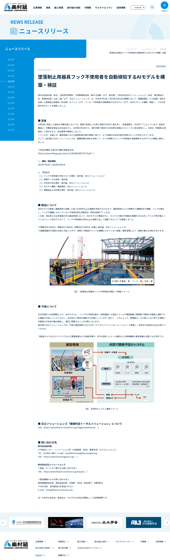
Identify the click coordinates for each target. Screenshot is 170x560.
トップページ (131, 49)
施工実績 (81, 541)
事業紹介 (62, 541)
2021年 (11, 86)
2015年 (11, 119)
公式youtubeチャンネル (88, 547)
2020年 (11, 92)
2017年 (11, 108)
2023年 (11, 75)
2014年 (11, 124)
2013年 (11, 130)
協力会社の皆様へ (43, 547)
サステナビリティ (123, 541)
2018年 (11, 103)
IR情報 (143, 541)
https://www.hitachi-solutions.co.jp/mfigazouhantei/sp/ (70, 427)
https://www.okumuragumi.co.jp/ (59, 456)
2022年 (163, 49)
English (38, 555)
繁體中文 (62, 555)
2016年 (11, 113)
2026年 (11, 59)
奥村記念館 (63, 547)
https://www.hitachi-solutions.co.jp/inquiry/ (64, 471)
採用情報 (159, 541)
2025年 (11, 65)
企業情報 (39, 541)
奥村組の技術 (100, 541)
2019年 (11, 97)
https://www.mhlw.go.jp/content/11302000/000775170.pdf (64, 153)
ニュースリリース (148, 49)
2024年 (11, 70)
